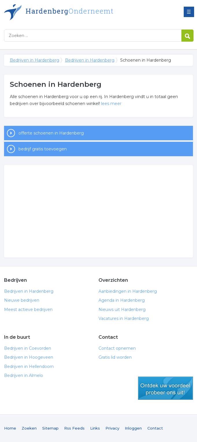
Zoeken (29, 428)
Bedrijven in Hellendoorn (29, 366)
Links (95, 428)
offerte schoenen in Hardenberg (51, 133)
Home (10, 428)
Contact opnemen (117, 348)
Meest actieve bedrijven (28, 309)
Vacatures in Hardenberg (124, 318)
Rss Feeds (74, 428)
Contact (155, 428)
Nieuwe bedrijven (21, 300)
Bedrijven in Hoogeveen (28, 357)
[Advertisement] (98, 211)
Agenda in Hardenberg (122, 300)
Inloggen (133, 428)
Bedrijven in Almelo (23, 375)
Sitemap (50, 428)
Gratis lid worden (115, 357)
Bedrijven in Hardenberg (76, 12)
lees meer (111, 103)
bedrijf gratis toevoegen (42, 149)
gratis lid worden (165, 388)
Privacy (112, 428)
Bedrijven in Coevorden (27, 348)
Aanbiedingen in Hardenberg (128, 291)
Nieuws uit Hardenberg (122, 309)
